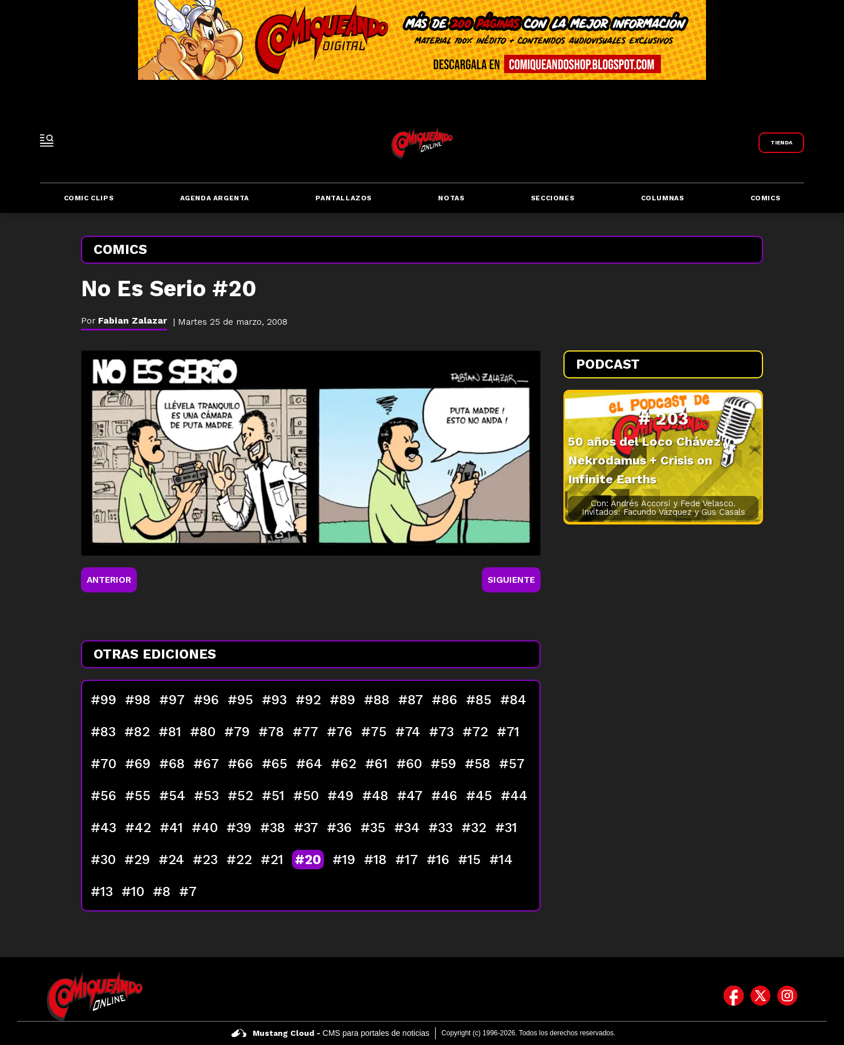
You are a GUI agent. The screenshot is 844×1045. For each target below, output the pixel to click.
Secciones (552, 198)
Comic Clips (89, 198)
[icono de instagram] (787, 996)
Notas (451, 198)
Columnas (662, 198)
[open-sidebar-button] (47, 140)
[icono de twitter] (760, 996)
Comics (765, 198)
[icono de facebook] (734, 996)
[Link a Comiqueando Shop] (781, 142)
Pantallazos (343, 198)
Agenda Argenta (214, 198)
